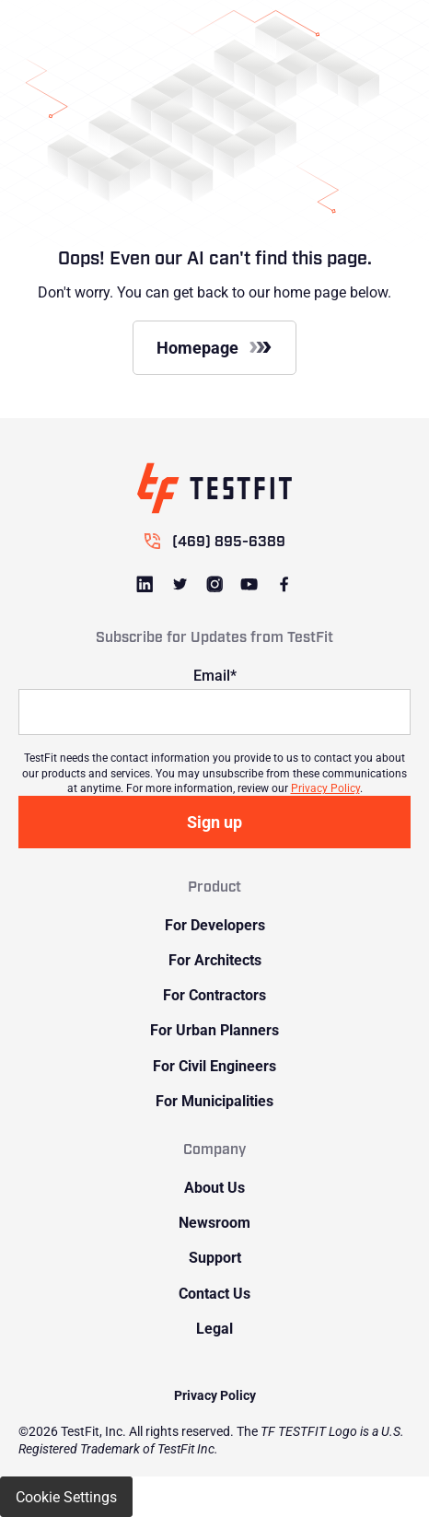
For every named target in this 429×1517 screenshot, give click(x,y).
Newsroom (214, 1221)
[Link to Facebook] (284, 584)
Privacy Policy (325, 787)
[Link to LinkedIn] (145, 584)
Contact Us (214, 1292)
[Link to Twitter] (179, 584)
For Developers (215, 924)
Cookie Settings (66, 1496)
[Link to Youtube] (249, 584)
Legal (214, 1327)
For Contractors (214, 994)
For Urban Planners (214, 1029)
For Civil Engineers (214, 1065)
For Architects (214, 959)
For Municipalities (214, 1100)
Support (215, 1256)
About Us (214, 1186)
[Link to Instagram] (214, 584)
